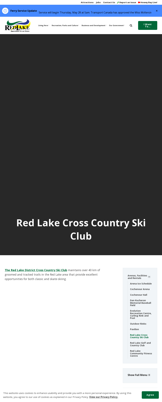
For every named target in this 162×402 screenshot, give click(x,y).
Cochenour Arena (140, 289)
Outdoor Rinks (138, 323)
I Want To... (148, 25)
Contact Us (109, 2)
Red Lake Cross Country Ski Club (139, 336)
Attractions (86, 2)
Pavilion (134, 329)
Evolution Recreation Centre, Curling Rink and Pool (141, 314)
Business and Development (94, 25)
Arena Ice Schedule (141, 283)
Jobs (98, 2)
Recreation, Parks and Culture (65, 25)
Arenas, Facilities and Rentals (137, 276)
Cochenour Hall (138, 294)
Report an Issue (126, 2)
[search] (131, 25)
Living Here (43, 25)
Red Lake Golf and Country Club (140, 344)
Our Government (117, 25)
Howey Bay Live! (147, 2)
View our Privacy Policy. (103, 397)
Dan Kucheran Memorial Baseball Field (140, 303)
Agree (150, 394)
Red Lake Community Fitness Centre (141, 353)
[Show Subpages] (149, 276)
